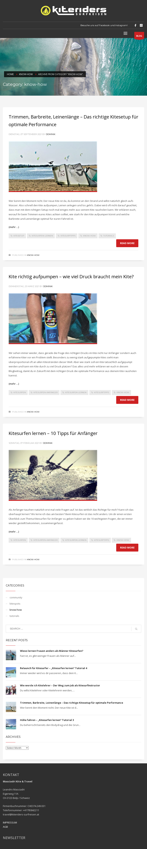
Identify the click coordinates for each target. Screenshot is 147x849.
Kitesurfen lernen (42, 235)
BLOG (139, 36)
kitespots (15, 603)
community (16, 597)
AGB (5, 826)
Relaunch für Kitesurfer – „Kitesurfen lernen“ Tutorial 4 (53, 668)
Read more (127, 243)
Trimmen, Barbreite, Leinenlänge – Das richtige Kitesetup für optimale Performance (71, 702)
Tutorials (108, 235)
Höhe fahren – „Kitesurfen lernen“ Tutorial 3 (47, 720)
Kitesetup (18, 235)
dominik (50, 134)
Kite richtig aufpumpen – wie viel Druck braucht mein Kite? (71, 276)
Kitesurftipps (68, 235)
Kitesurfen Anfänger (45, 392)
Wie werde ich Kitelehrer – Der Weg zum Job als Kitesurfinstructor (60, 685)
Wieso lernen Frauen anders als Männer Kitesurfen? (51, 651)
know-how (33, 255)
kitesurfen (19, 392)
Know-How (89, 235)
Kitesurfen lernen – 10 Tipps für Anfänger (53, 433)
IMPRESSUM (10, 822)
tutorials (14, 616)
